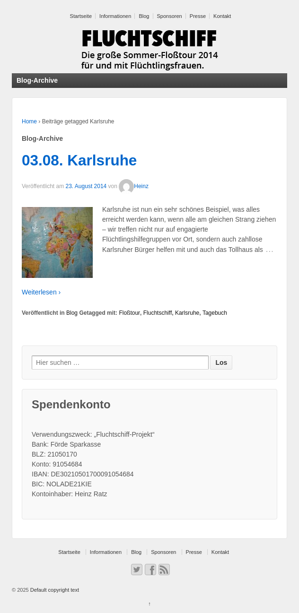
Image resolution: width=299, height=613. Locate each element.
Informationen (115, 16)
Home (29, 121)
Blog (144, 16)
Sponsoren (169, 16)
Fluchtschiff (157, 313)
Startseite (81, 16)
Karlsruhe (187, 313)
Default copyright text (54, 590)
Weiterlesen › (41, 292)
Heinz (134, 186)
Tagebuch (214, 313)
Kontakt (222, 16)
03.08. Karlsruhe (79, 160)
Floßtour (129, 313)
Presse (198, 16)
